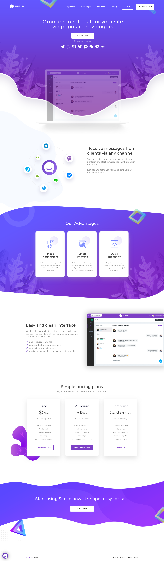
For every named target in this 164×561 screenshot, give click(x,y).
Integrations (70, 7)
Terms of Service (119, 557)
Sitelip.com (30, 557)
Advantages (86, 7)
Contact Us (120, 448)
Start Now (82, 36)
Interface (101, 7)
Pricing (114, 7)
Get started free (44, 448)
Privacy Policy (133, 557)
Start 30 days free (82, 448)
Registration (145, 7)
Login (127, 7)
